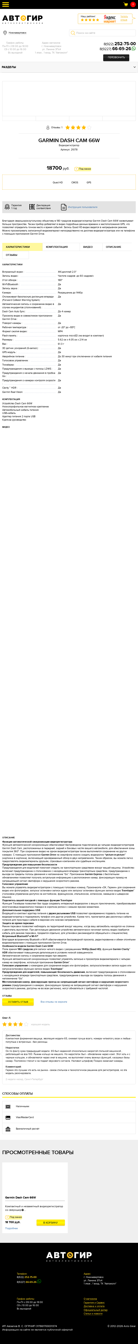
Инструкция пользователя (82, 207)
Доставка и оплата (94, 1306)
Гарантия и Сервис (94, 1302)
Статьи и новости (93, 1313)
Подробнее (11, 1228)
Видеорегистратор (69, 145)
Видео (88, 247)
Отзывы (11, 255)
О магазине (90, 1299)
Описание (113, 247)
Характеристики (18, 247)
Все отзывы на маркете (54, 1001)
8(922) (120, 44)
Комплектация (57, 247)
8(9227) (115, 49)
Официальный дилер (95, 1310)
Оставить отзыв (18, 1002)
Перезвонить (116, 57)
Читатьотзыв (124, 18)
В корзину (50, 1222)
